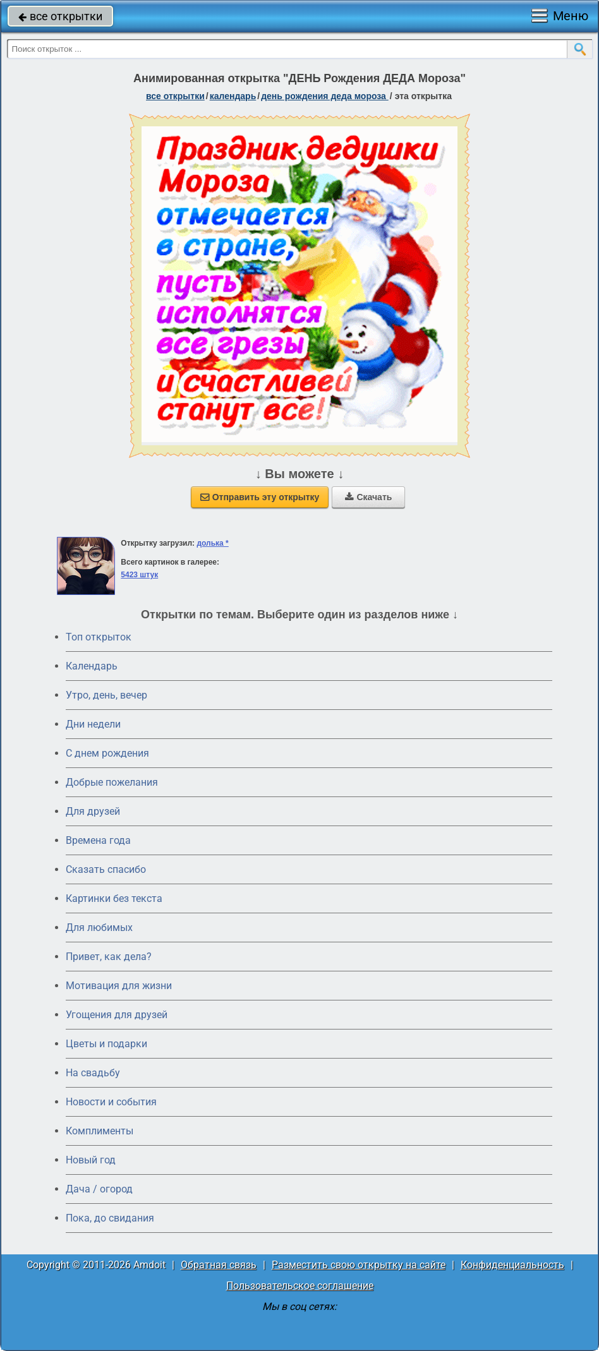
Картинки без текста (114, 898)
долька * (212, 543)
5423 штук (139, 574)
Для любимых (99, 928)
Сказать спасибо (106, 869)
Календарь (233, 96)
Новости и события (111, 1102)
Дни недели (93, 724)
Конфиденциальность (512, 1265)
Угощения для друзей (116, 1015)
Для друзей (93, 811)
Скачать (368, 497)
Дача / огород (99, 1189)
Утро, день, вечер (106, 695)
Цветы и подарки (106, 1044)
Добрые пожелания (112, 782)
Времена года (98, 840)
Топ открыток (98, 637)
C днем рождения (107, 753)
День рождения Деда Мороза (325, 96)
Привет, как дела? (109, 957)
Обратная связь (219, 1265)
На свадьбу (93, 1073)
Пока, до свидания (110, 1218)
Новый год (91, 1160)
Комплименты (99, 1131)
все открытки (60, 16)
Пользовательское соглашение (299, 1286)
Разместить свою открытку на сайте (358, 1265)
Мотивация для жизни (119, 986)
